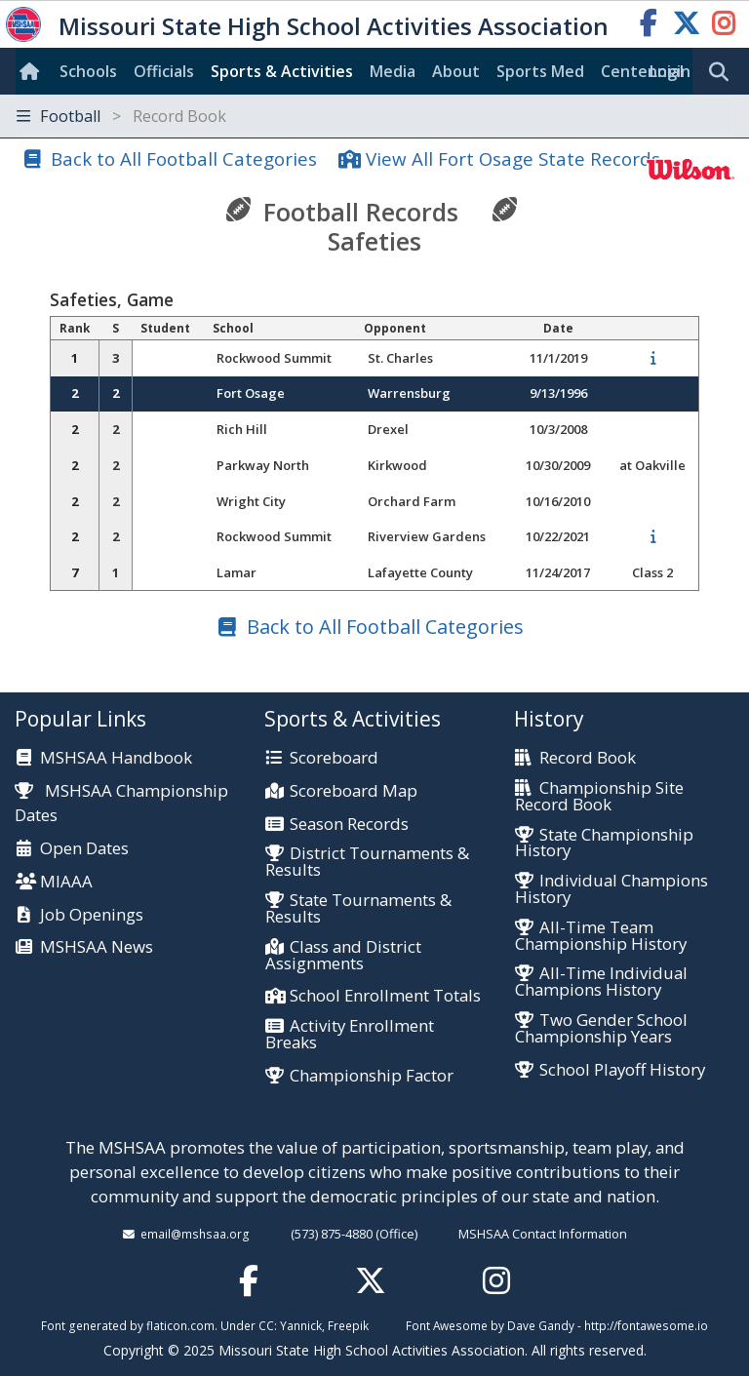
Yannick (301, 1325)
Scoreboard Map (353, 791)
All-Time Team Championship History (601, 936)
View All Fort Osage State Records (513, 158)
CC (266, 1325)
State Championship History (604, 843)
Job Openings (91, 915)
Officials (164, 71)
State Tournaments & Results (358, 908)
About (456, 71)
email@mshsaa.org (195, 1233)
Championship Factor (371, 1076)
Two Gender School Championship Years (601, 1028)
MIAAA (66, 882)
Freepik (348, 1325)
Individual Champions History (611, 889)
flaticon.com (180, 1325)
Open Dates (84, 849)
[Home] (33, 71)
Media (392, 71)
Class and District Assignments (343, 955)
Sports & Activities (282, 71)
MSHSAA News (96, 947)
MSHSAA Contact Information (542, 1233)
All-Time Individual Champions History (601, 982)
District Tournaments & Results (367, 862)
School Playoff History (622, 1070)
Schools (88, 71)
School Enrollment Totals (385, 996)
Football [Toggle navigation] (121, 116)
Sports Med (540, 71)
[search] (723, 72)
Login (670, 71)
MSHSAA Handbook (116, 758)
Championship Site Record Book (599, 796)
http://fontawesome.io (646, 1325)
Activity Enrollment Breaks (349, 1034)
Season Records (349, 824)
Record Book (587, 758)
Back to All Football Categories (184, 158)
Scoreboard (334, 758)
